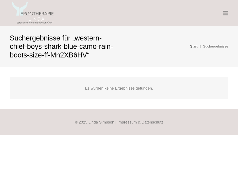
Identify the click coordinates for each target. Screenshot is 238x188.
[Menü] (225, 13)
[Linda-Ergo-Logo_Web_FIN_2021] (33, 13)
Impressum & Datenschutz (140, 122)
